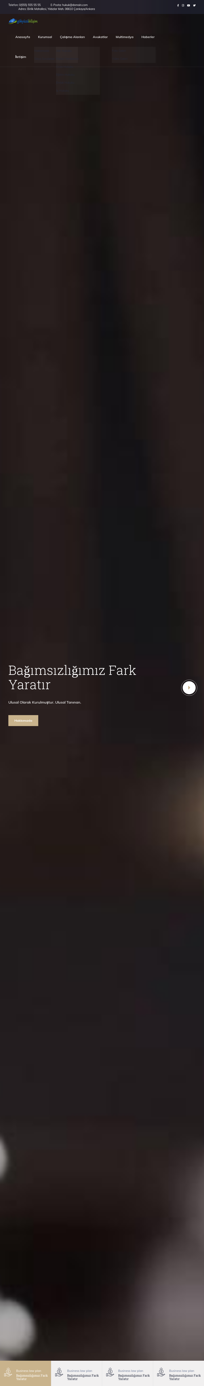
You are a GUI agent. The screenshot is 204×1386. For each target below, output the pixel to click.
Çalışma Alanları (72, 37)
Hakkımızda (23, 720)
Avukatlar (100, 37)
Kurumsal (45, 37)
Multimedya (124, 37)
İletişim (20, 57)
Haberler (148, 37)
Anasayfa (22, 37)
